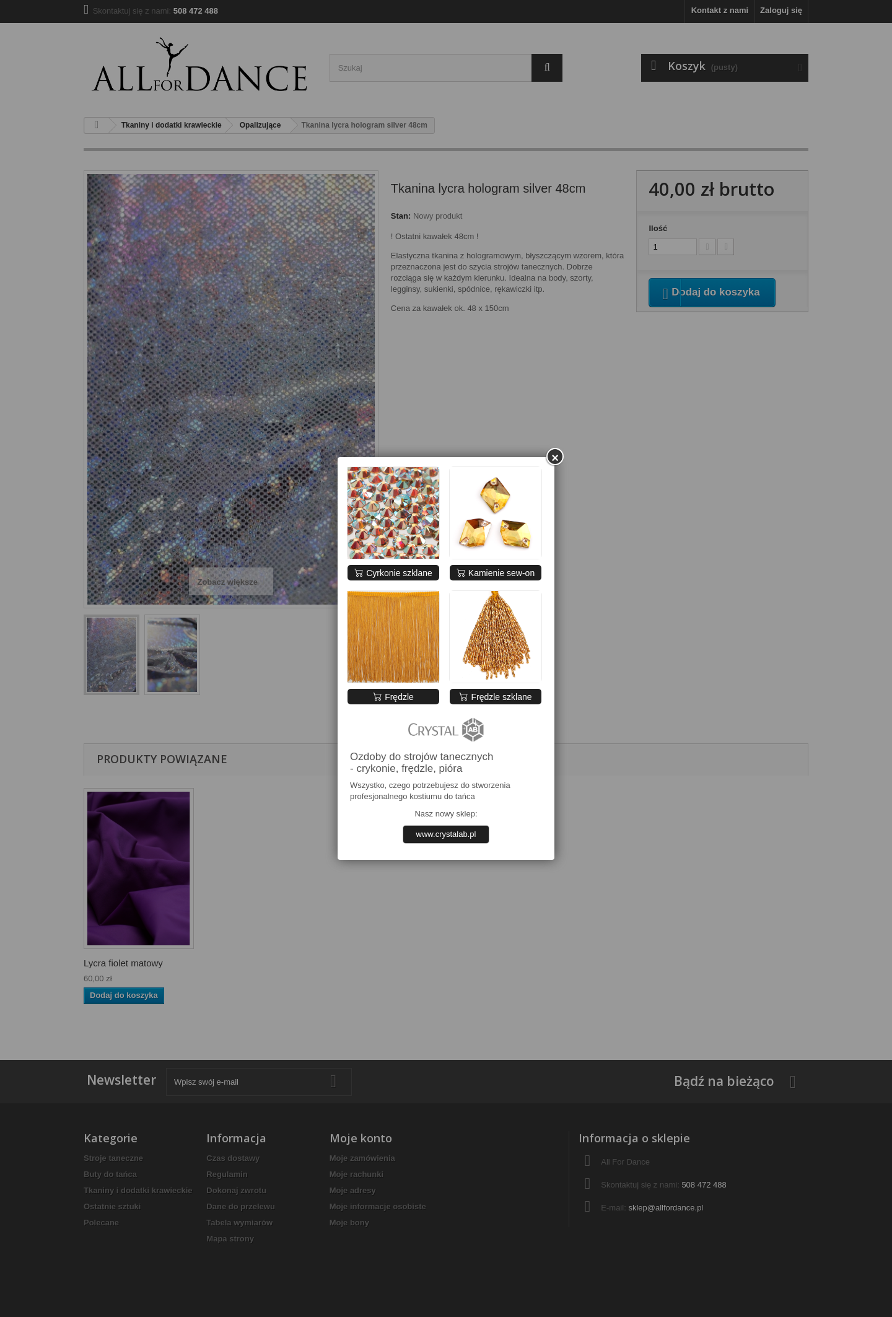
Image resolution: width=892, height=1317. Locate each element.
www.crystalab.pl (446, 834)
